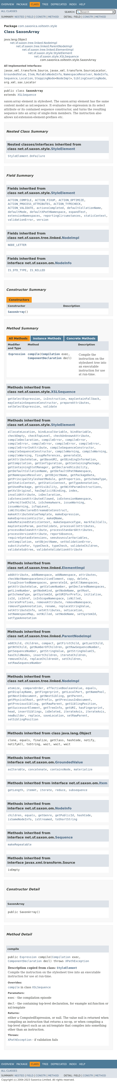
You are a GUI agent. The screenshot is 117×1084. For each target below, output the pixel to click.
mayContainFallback (84, 398)
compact (48, 643)
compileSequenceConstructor (72, 447)
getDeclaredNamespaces (86, 586)
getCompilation (20, 463)
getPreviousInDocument (73, 699)
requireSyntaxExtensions (27, 537)
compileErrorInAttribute (27, 447)
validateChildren (84, 545)
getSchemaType (95, 479)
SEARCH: (70, 12)
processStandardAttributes (71, 529)
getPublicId (64, 815)
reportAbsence (61, 533)
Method (53, 16)
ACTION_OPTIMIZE (71, 200)
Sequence (10, 78)
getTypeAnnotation (83, 482)
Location (26, 78)
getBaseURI (48, 459)
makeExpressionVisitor (25, 518)
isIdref (24, 598)
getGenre (45, 815)
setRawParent (77, 715)
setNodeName (64, 614)
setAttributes (49, 610)
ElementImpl (73, 568)
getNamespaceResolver (25, 475)
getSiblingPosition (80, 703)
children (31, 643)
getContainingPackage (82, 463)
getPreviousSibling (23, 703)
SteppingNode (45, 78)
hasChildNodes (19, 655)
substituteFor (19, 545)
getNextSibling (52, 696)
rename (50, 606)
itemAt (31, 790)
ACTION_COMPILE (20, 200)
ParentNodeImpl (76, 636)
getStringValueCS (80, 651)
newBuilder (16, 715)
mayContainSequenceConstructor (32, 402)
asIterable (16, 769)
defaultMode (17, 211)
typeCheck (40, 545)
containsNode (60, 769)
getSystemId (42, 594)
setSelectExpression (24, 406)
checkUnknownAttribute (71, 435)
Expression (16, 354)
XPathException (77, 961)
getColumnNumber (52, 586)
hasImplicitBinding (50, 490)
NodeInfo (101, 74)
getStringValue (52, 651)
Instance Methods (47, 338)
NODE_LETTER (17, 245)
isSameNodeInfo (20, 819)
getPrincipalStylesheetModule (31, 479)
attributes (87, 574)
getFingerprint (47, 691)
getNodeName (64, 590)
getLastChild (92, 643)
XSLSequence (26, 94)
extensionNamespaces (24, 215)
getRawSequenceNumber (82, 647)
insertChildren (45, 655)
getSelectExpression (24, 398)
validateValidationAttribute (59, 549)
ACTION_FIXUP (45, 200)
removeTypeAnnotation (25, 606)
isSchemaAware (49, 502)
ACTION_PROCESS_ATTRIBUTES (29, 203)
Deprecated (59, 4)
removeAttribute (49, 602)
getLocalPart (72, 691)
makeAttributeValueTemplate (30, 514)
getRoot (83, 590)
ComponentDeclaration (45, 358)
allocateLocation (21, 431)
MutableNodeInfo (49, 74)
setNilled (44, 614)
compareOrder (33, 688)
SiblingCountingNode (90, 78)
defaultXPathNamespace (47, 211)
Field (29, 16)
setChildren (71, 658)
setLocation (73, 610)
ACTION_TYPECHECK (67, 203)
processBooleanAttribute (27, 529)
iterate (46, 790)
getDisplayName (20, 691)
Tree (45, 4)
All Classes (9, 11)
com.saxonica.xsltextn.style (37, 26)
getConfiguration (48, 463)
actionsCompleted (50, 207)
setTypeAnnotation (22, 618)
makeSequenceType (67, 522)
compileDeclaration (23, 439)
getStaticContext (21, 482)
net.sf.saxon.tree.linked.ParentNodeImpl (44, 46)
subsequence (78, 790)
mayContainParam (20, 526)
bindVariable (80, 431)
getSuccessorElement (24, 707)
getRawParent (52, 703)
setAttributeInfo (21, 610)
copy (70, 578)
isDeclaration (49, 494)
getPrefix (44, 699)
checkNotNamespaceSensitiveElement (36, 578)
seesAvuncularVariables (68, 537)
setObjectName (46, 541)
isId (11, 598)
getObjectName (56, 475)
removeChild (17, 658)
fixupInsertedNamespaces (27, 582)
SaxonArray (16, 311)
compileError (52, 439)
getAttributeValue (22, 459)
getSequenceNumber (22, 651)
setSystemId (86, 614)
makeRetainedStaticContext (29, 522)
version (42, 219)
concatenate (37, 769)
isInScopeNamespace (48, 598)
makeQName (54, 518)
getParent (74, 696)
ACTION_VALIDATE (20, 207)
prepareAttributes (74, 402)
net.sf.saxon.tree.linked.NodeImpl (33, 42)
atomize (14, 688)
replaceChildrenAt (44, 658)
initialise (92, 594)
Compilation (50, 354)
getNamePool (95, 691)
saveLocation (53, 715)
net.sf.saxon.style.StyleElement (50, 53)
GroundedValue (15, 74)
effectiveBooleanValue (64, 688)
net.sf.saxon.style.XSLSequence (56, 56)
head (11, 711)
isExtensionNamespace (74, 498)
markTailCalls (95, 522)
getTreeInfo (52, 707)
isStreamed (43, 819)
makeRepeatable (20, 844)
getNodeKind (42, 590)
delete (82, 578)
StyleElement (63, 149)
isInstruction (54, 398)
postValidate (47, 526)
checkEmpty (16, 435)
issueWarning (74, 502)
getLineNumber (19, 590)
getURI (70, 707)
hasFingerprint (91, 707)
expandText (77, 211)
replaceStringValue (74, 606)
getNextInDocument (22, 696)
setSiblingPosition (23, 719)
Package (21, 4)
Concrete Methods (81, 338)
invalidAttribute (21, 494)
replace (34, 715)
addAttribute (18, 574)
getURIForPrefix (67, 594)
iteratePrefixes (20, 602)
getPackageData (82, 475)
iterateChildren (72, 655)
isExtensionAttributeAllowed (31, 498)
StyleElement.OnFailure (26, 156)
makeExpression (67, 514)
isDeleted (52, 711)
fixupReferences (47, 455)
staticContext (95, 215)
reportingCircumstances (61, 215)
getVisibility (46, 486)
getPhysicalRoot (20, 699)
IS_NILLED (37, 270)
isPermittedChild (21, 502)
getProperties (70, 479)
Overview (7, 4)
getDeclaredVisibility (69, 467)
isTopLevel (40, 506)
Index (73, 4)
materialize (83, 769)
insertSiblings (30, 711)
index (73, 490)
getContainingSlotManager (28, 467)
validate (50, 406)
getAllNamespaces (84, 582)
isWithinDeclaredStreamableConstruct (37, 510)
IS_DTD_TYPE (17, 270)
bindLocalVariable (52, 431)
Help (82, 4)
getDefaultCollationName (27, 471)
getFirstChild (68, 643)
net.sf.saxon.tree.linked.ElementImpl (47, 49)
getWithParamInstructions (80, 486)
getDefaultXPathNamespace (70, 471)
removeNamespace (78, 602)
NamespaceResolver (77, 74)
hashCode (84, 815)
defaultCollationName (84, 207)
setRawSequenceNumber (25, 662)
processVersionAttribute (27, 533)
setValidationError (75, 541)
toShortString (66, 819)
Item (31, 74)
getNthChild (17, 647)
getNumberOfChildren (46, 647)
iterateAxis (73, 711)
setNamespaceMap (20, 614)
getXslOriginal (20, 490)
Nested (19, 16)
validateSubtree (20, 549)
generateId (72, 455)
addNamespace (42, 574)
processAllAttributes (77, 526)
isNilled (73, 598)
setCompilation (20, 541)
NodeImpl (63, 78)
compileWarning (67, 451)
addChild (14, 643)
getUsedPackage (20, 486)
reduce (60, 790)
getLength (15, 790)
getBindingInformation (78, 459)
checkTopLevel (39, 435)
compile (34, 354)
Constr (41, 16)
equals (91, 688)
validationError (20, 219)
